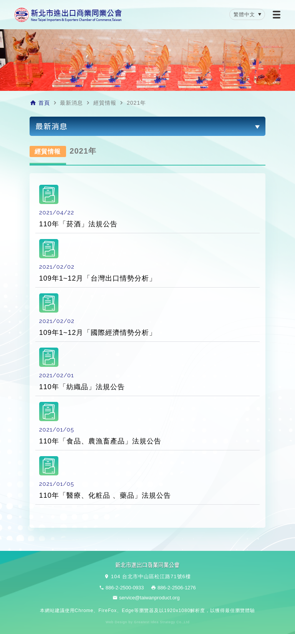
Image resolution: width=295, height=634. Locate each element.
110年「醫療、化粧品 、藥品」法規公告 (105, 495)
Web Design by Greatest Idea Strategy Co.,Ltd (147, 622)
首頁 (44, 103)
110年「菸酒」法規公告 (78, 224)
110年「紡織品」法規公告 (82, 387)
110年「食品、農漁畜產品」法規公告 (100, 441)
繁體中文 (244, 14)
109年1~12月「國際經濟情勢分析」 (98, 332)
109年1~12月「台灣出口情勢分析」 (98, 278)
